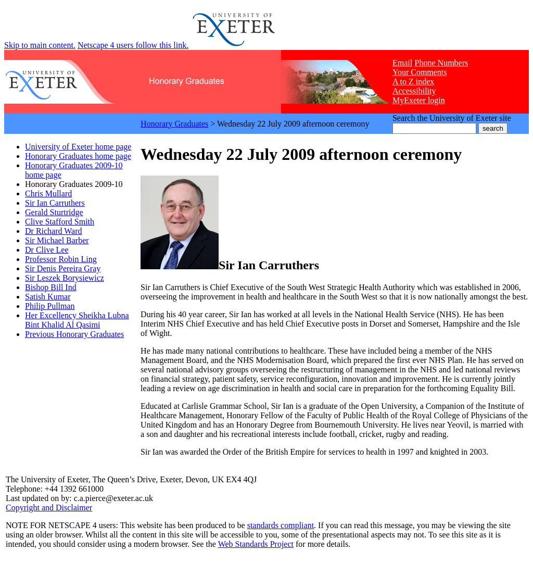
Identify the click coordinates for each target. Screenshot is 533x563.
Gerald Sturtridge (54, 212)
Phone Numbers (441, 62)
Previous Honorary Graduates (74, 334)
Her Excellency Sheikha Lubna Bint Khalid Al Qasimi (77, 320)
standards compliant (280, 525)
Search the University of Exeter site (451, 118)
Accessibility (414, 90)
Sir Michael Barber (57, 240)
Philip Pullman (50, 306)
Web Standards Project (256, 544)
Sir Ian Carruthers (55, 202)
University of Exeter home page (78, 146)
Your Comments (419, 72)
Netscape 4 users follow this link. (133, 45)
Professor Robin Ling (61, 259)
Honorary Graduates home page (78, 156)
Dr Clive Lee (47, 249)
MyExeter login (418, 100)
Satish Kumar (48, 296)
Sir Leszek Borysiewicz (64, 277)
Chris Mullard (48, 193)
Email (402, 62)
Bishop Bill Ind (51, 287)
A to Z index (413, 81)
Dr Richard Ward (53, 231)
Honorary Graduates (174, 123)
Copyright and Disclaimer (49, 507)
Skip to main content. (39, 45)
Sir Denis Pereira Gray (62, 268)
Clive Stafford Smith (59, 221)
